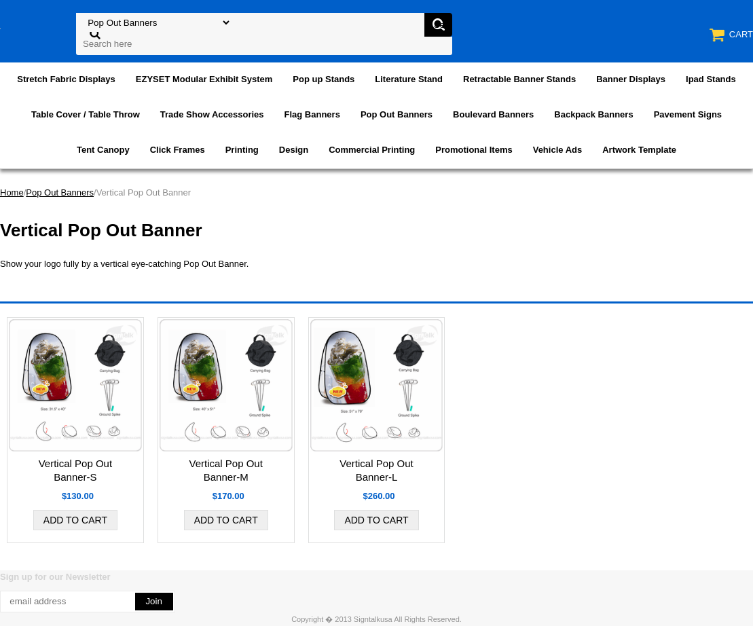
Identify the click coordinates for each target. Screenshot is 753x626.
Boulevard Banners (493, 114)
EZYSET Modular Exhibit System (204, 79)
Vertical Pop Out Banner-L (376, 470)
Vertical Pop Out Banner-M (225, 470)
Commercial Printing (372, 150)
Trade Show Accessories (212, 114)
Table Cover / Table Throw (85, 114)
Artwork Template (639, 150)
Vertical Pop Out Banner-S (75, 470)
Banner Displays (630, 79)
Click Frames (177, 150)
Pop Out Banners (397, 114)
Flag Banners (312, 114)
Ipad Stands (711, 79)
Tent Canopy (103, 150)
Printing (242, 150)
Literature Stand (409, 79)
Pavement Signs (688, 114)
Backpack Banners (593, 114)
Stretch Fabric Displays (66, 79)
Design (293, 150)
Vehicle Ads (558, 150)
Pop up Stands (323, 79)
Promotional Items (473, 150)
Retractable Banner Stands (519, 79)
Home (12, 192)
